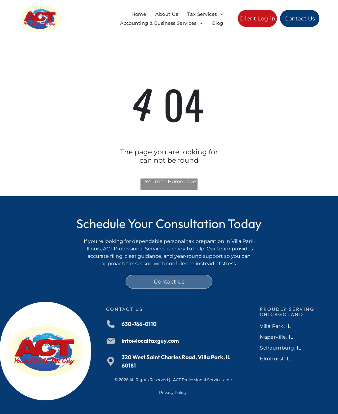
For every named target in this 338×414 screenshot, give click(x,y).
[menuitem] (139, 14)
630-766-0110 (139, 324)
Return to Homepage (169, 181)
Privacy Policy (173, 392)
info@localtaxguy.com (150, 340)
